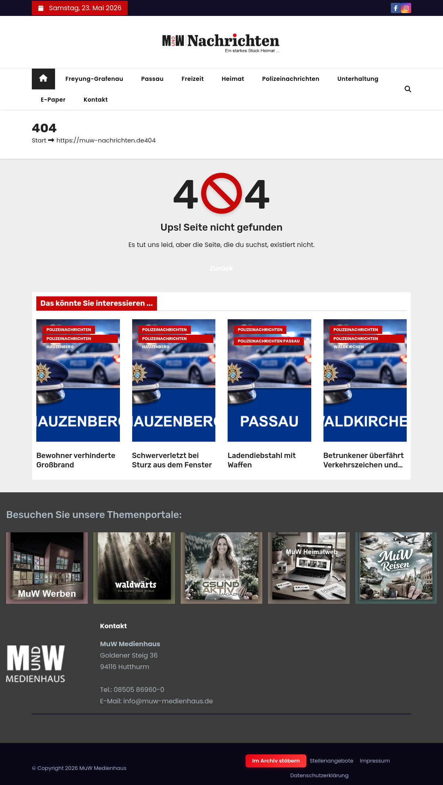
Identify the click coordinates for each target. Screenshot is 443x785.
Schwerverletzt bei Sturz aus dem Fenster (172, 460)
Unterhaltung (358, 79)
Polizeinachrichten (291, 79)
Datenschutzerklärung (319, 775)
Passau (152, 79)
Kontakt (96, 100)
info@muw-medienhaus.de (168, 701)
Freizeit (193, 79)
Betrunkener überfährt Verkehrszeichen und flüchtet (363, 464)
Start (39, 140)
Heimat (233, 79)
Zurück (221, 268)
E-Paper (53, 100)
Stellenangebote (331, 761)
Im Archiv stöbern (276, 761)
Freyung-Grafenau (95, 79)
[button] (408, 89)
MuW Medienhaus (102, 768)
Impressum (375, 761)
